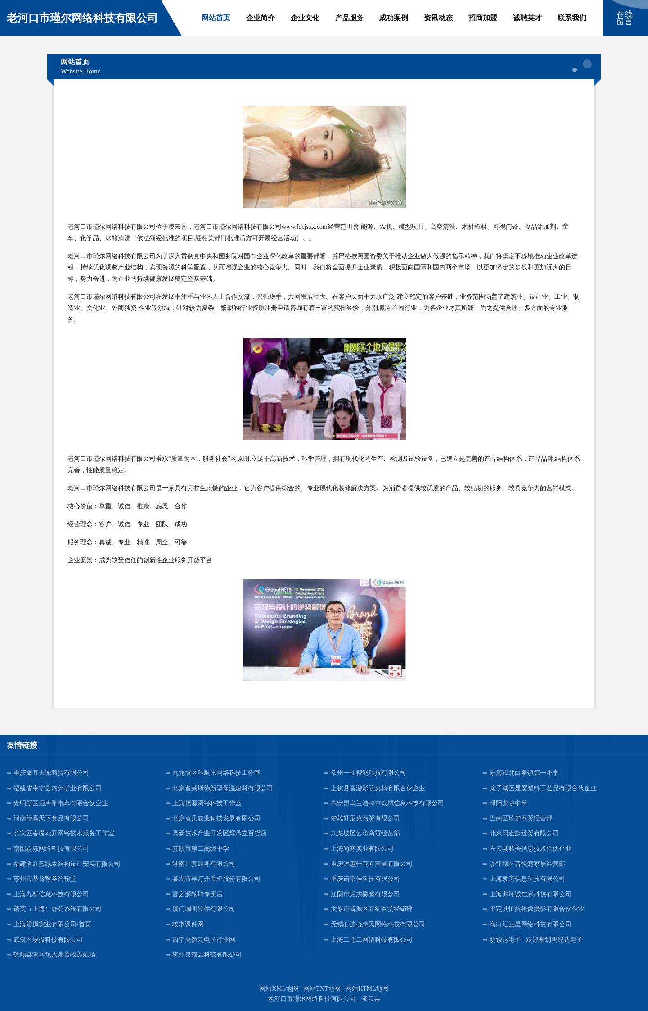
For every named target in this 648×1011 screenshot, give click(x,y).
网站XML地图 (278, 988)
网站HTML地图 (367, 988)
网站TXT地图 (322, 988)
